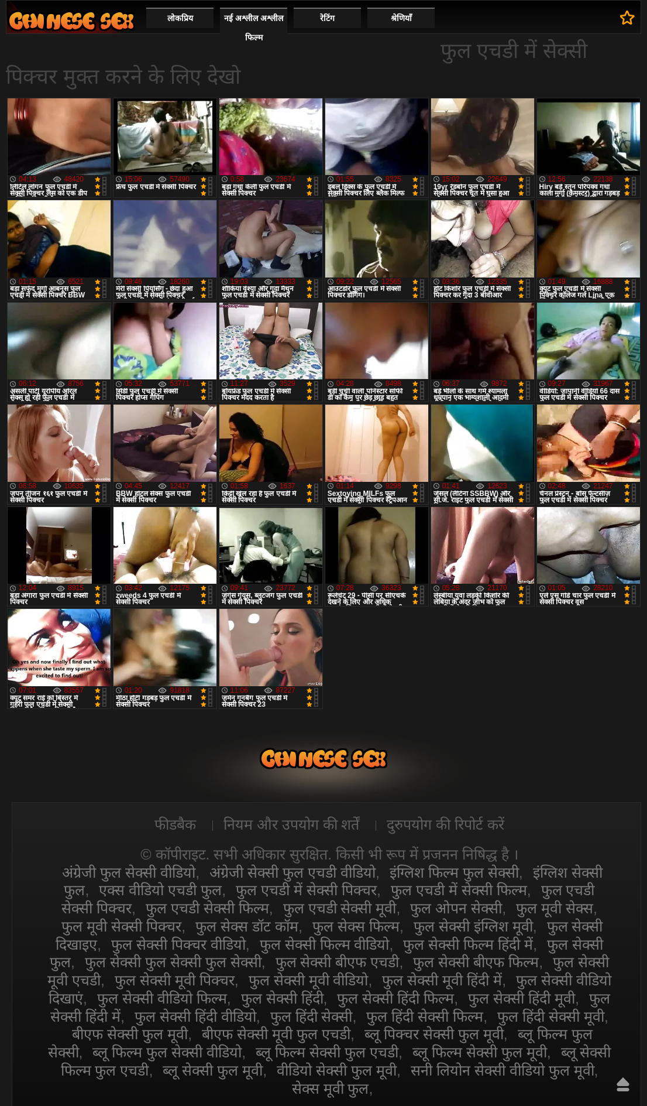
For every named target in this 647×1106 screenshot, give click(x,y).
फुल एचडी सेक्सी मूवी (340, 908)
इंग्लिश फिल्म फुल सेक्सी (454, 872)
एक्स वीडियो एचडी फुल (160, 890)
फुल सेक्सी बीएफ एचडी (338, 962)
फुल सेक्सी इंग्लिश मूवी (473, 926)
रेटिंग (327, 18)
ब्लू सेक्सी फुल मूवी (213, 1070)
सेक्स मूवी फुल (330, 1088)
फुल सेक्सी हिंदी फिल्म (395, 998)
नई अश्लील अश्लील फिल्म (253, 27)
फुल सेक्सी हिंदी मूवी (521, 998)
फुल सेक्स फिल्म (356, 926)
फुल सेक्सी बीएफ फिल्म (476, 962)
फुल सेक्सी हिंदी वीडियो (195, 1016)
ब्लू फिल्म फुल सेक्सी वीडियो (167, 1052)
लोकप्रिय (180, 18)
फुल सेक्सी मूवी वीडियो (309, 980)
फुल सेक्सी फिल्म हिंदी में (468, 944)
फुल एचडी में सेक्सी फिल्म (459, 890)
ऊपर (623, 1084)
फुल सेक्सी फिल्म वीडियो (325, 944)
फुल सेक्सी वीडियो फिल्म (162, 998)
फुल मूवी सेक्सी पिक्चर (121, 926)
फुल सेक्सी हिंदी (282, 998)
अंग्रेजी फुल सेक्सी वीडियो (128, 872)
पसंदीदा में (627, 18)
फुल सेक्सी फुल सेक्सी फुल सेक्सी (173, 962)
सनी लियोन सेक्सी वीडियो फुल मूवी (502, 1070)
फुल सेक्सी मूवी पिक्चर (175, 980)
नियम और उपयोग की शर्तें (291, 824)
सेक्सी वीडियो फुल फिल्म (71, 21)
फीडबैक (175, 824)
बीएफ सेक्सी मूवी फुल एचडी (276, 1034)
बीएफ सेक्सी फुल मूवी (130, 1034)
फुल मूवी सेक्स (554, 908)
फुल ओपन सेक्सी (456, 908)
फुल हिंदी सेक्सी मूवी (550, 1016)
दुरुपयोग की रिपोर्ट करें (445, 824)
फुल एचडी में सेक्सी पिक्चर (306, 890)
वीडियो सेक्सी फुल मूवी (337, 1070)
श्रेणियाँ (401, 18)
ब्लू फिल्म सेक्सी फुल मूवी (479, 1052)
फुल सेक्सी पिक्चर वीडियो (178, 944)
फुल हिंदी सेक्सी (311, 1016)
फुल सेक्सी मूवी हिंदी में (442, 980)
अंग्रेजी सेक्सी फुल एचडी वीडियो (292, 872)
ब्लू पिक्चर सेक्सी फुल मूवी (434, 1034)
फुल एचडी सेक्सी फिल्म (207, 908)
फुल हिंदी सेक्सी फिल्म (424, 1016)
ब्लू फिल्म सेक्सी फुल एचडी (327, 1052)
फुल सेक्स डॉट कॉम (246, 926)
